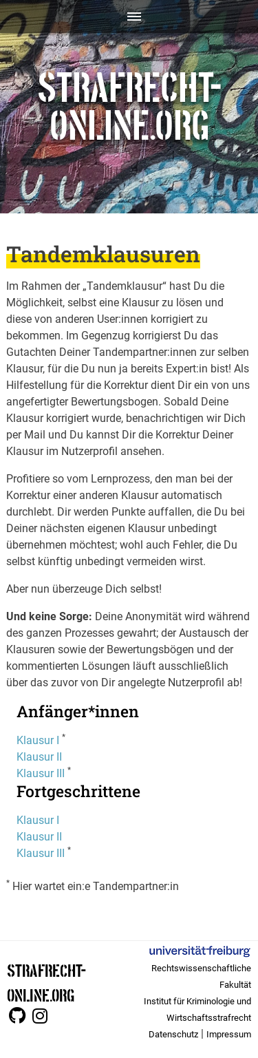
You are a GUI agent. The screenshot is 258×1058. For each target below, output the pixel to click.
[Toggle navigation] (129, 16)
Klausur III (41, 773)
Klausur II (39, 756)
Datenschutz (173, 1034)
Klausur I (38, 740)
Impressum (228, 1034)
